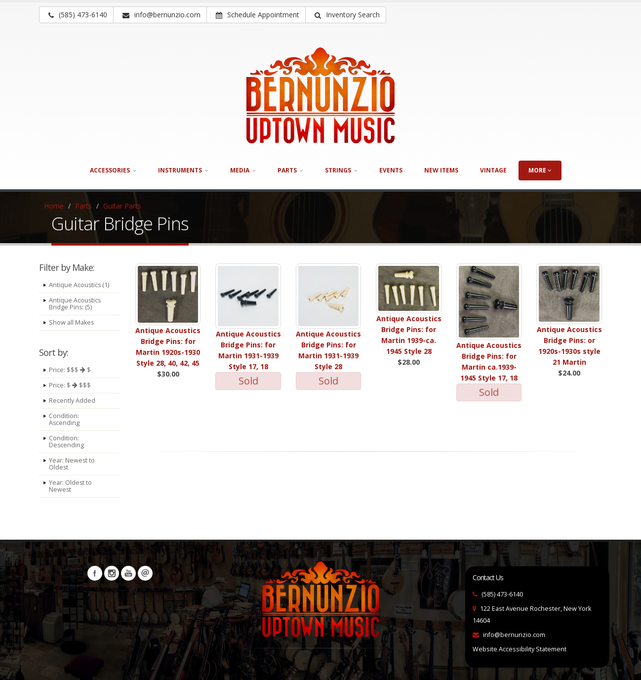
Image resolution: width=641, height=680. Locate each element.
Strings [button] (341, 170)
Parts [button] (290, 170)
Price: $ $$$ (70, 385)
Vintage (493, 170)
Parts (83, 206)
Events (390, 170)
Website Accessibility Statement (519, 649)
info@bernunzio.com (514, 635)
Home (54, 206)
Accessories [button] (113, 170)
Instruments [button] (183, 170)
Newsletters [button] (145, 573)
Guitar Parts (122, 206)
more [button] (540, 170)
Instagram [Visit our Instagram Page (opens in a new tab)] (111, 573)
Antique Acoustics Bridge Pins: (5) (75, 303)
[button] (345, 14)
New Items (441, 170)
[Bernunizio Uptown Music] (320, 95)
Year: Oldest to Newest (70, 486)
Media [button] (243, 170)
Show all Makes (71, 322)
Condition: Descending (66, 441)
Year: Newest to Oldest (72, 463)
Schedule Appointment (257, 14)
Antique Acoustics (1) (79, 285)
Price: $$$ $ (70, 370)
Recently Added (72, 400)
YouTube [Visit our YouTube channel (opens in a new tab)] (128, 573)
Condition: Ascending (64, 419)
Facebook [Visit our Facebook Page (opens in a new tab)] (94, 573)
